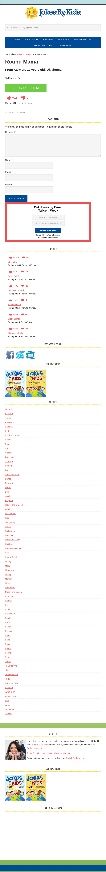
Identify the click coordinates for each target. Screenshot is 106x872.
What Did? (10, 693)
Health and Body (12, 541)
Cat (6, 449)
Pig (6, 606)
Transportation (11, 675)
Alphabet (9, 415)
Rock (7, 623)
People (8, 602)
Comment (10, 133)
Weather (9, 689)
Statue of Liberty (15, 334)
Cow (7, 471)
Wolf (7, 702)
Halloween (10, 532)
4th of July (9, 410)
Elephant (9, 501)
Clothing (9, 462)
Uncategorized (11, 684)
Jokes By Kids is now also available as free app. (49, 754)
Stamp (8, 658)
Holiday (8, 545)
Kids (7, 554)
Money (8, 575)
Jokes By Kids (53, 13)
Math (7, 567)
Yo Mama (28, 55)
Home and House (13, 549)
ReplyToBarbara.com (75, 759)
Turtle (7, 680)
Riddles (8, 619)
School (8, 628)
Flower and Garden (14, 506)
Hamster (9, 536)
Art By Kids (10, 423)
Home (19, 55)
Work (7, 706)
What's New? (11, 697)
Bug (7, 445)
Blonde (8, 441)
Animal (8, 419)
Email (8, 173)
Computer (9, 467)
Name (8, 161)
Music (7, 584)
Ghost (8, 528)
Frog (7, 519)
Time (7, 671)
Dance (8, 480)
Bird (7, 432)
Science (8, 632)
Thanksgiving (11, 667)
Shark (7, 636)
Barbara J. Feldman (40, 746)
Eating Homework (16, 291)
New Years (10, 589)
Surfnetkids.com (34, 749)
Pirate (7, 610)
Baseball (9, 428)
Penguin (9, 597)
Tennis (8, 662)
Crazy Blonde (14, 320)
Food (7, 510)
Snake (8, 645)
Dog (7, 493)
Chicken (9, 454)
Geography (10, 523)
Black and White (12, 436)
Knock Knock (11, 558)
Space (8, 649)
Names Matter (14, 305)
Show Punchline (27, 89)
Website (9, 186)
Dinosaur (9, 484)
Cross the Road (12, 475)
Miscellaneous (11, 571)
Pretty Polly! (13, 277)
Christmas (9, 458)
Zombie (8, 715)
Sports (8, 654)
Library (8, 562)
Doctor (8, 488)
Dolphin (8, 497)
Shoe (7, 641)
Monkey (8, 580)
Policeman (10, 615)
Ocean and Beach (13, 593)
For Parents (10, 515)
